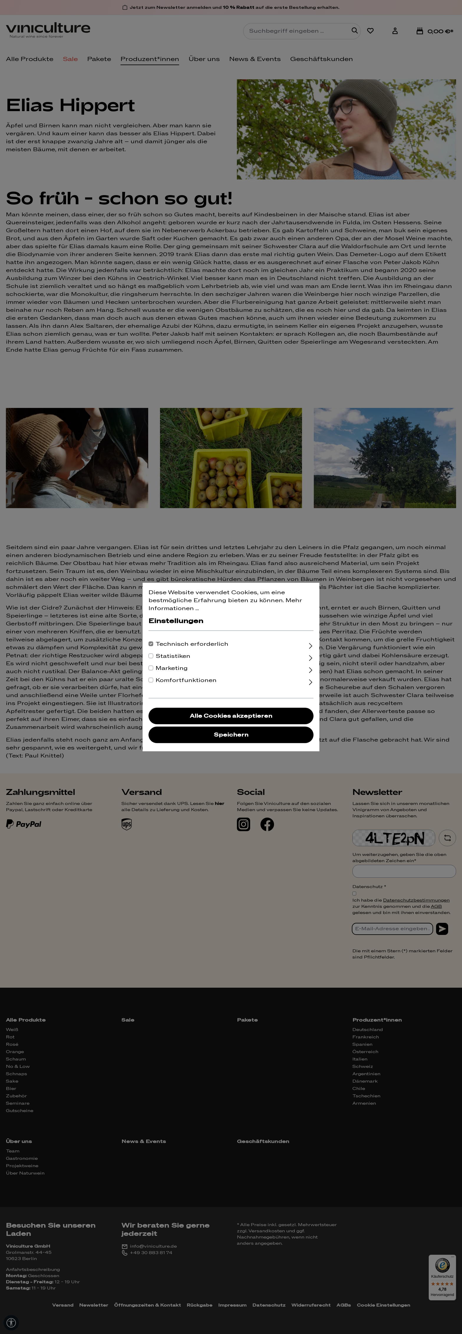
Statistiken (173, 656)
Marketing (172, 668)
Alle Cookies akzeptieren (231, 716)
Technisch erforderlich (192, 644)
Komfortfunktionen (186, 680)
